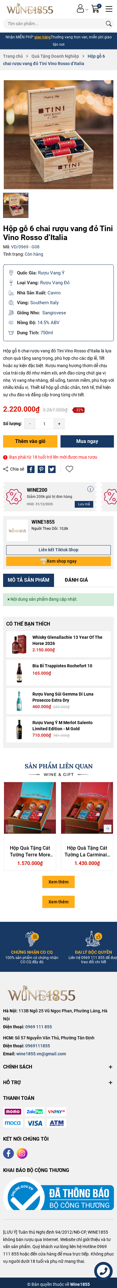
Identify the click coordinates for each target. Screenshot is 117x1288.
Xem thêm (58, 881)
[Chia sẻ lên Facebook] (31, 469)
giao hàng (42, 37)
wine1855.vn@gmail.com (41, 1053)
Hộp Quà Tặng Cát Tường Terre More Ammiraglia (30, 855)
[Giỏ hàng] (96, 8)
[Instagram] (22, 1153)
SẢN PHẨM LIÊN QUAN (59, 766)
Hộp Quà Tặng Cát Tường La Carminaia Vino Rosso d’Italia (87, 855)
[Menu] (109, 8)
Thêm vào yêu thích (69, 469)
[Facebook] (8, 1153)
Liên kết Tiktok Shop (58, 549)
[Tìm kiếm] (108, 23)
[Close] (8, 599)
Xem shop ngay (58, 561)
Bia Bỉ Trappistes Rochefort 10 (62, 665)
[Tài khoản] (80, 8)
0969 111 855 (38, 1026)
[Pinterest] (41, 469)
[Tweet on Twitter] (52, 469)
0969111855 (37, 1045)
